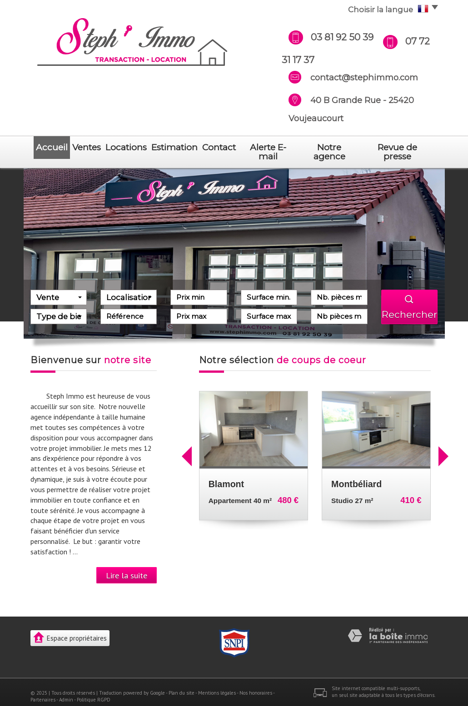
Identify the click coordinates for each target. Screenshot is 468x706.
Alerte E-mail (277, 147)
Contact (228, 147)
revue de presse (402, 147)
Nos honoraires (255, 684)
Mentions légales (217, 684)
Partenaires (42, 690)
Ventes (89, 147)
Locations (132, 147)
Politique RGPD (93, 690)
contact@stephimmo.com (364, 77)
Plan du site (181, 684)
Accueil (50, 147)
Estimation (181, 147)
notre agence (337, 147)
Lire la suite (126, 566)
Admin (66, 690)
